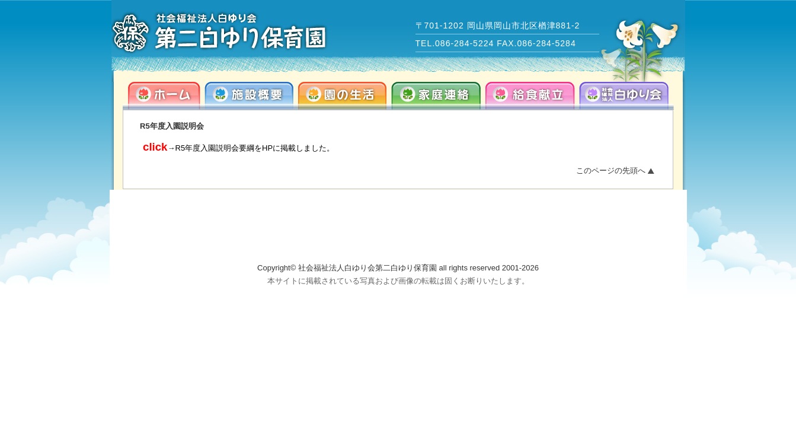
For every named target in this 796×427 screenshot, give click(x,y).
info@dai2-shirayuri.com (575, 239)
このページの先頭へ (610, 170)
